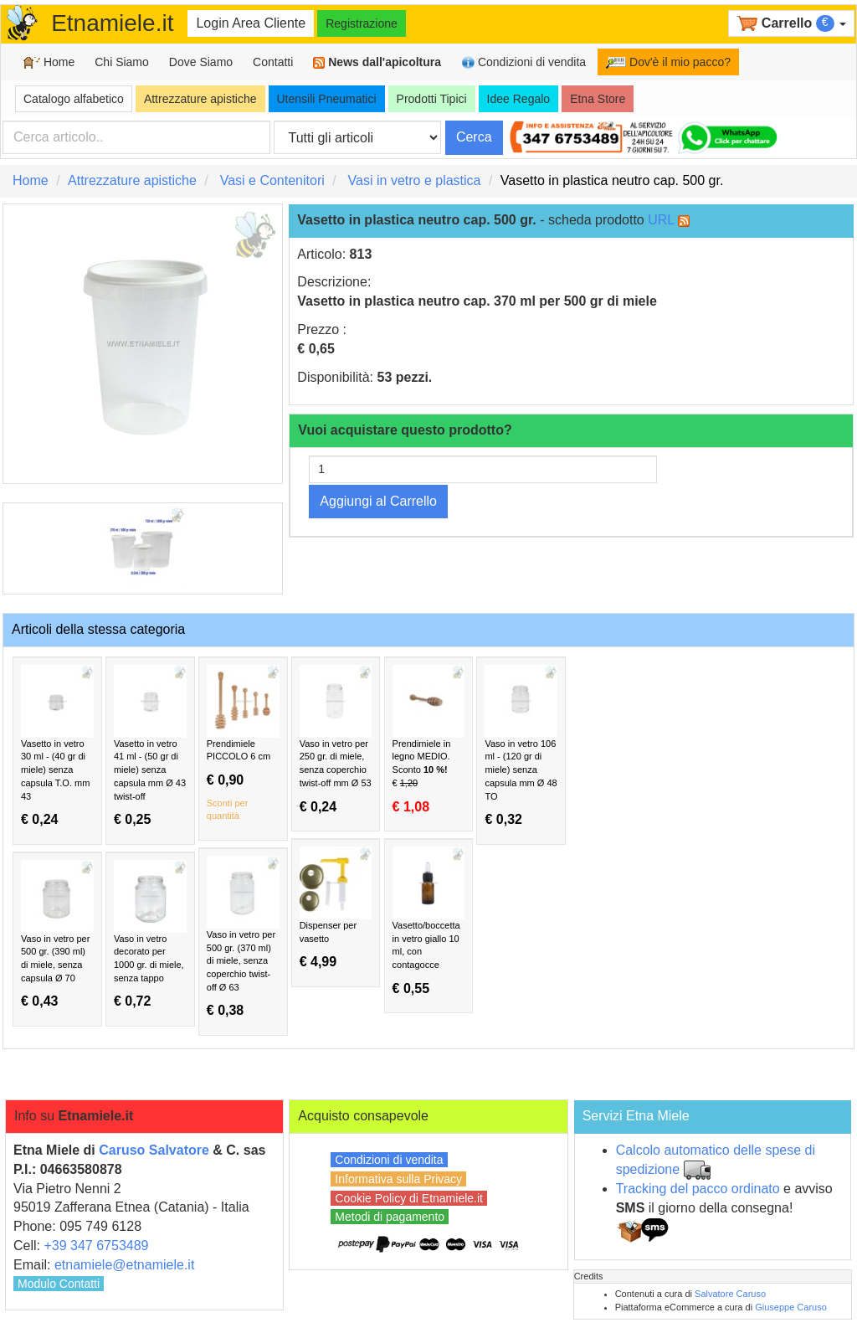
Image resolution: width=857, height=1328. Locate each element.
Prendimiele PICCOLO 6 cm (243, 744)
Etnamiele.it (112, 23)
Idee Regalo (519, 99)
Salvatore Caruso (730, 1294)
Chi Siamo (122, 62)
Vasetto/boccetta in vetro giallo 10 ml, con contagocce (429, 921)
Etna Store (597, 99)
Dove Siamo (201, 62)
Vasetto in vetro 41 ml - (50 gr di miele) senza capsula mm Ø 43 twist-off (150, 746)
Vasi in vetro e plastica (414, 180)
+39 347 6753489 (96, 1245)
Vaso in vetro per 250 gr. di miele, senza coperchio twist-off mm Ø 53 (336, 739)
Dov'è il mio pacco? (668, 62)
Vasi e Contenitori (272, 180)
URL (661, 220)
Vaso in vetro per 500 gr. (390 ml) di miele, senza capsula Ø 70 (57, 934)
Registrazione (362, 23)
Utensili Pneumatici (327, 99)
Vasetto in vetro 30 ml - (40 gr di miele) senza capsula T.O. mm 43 (57, 746)
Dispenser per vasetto (336, 908)
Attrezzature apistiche (200, 99)
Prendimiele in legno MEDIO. (429, 739)
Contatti (273, 62)
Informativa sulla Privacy (398, 1179)
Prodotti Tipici (432, 99)
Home (48, 62)
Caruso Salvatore (154, 1150)
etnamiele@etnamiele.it (124, 1265)
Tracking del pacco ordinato (698, 1188)
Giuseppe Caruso (791, 1307)
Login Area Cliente (250, 23)
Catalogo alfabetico (73, 99)
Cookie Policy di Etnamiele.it (409, 1198)
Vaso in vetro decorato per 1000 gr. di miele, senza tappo (150, 934)
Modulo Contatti (59, 1283)
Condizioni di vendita (523, 62)
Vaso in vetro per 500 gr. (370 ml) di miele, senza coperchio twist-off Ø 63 (243, 937)
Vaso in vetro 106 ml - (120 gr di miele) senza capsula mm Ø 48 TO (521, 746)
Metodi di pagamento (389, 1216)
